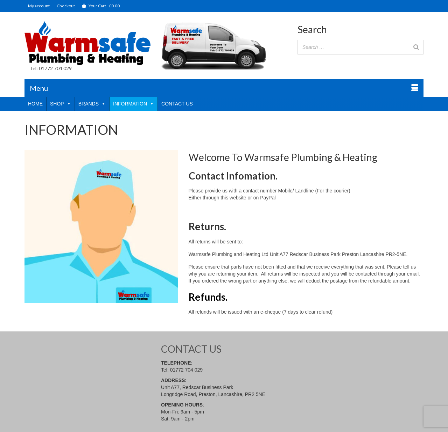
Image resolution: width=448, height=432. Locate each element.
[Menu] (224, 88)
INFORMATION (133, 104)
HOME (35, 104)
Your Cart (101, 5)
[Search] (416, 47)
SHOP (60, 104)
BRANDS (92, 104)
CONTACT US (177, 104)
